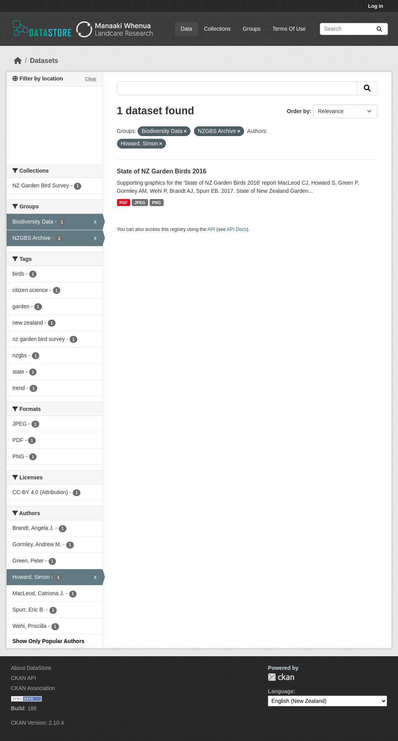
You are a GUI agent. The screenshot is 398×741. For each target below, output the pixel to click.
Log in (375, 6)
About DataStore (31, 668)
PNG (156, 202)
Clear (90, 79)
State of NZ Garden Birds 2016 (161, 171)
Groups (251, 29)
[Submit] (379, 29)
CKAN (281, 677)
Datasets (44, 61)
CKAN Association (33, 688)
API (211, 229)
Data (186, 29)
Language (280, 691)
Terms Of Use (289, 29)
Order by (298, 111)
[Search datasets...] (354, 29)
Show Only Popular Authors (48, 641)
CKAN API (23, 678)
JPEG (139, 202)
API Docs (236, 229)
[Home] (18, 61)
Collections (217, 29)
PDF (123, 202)
